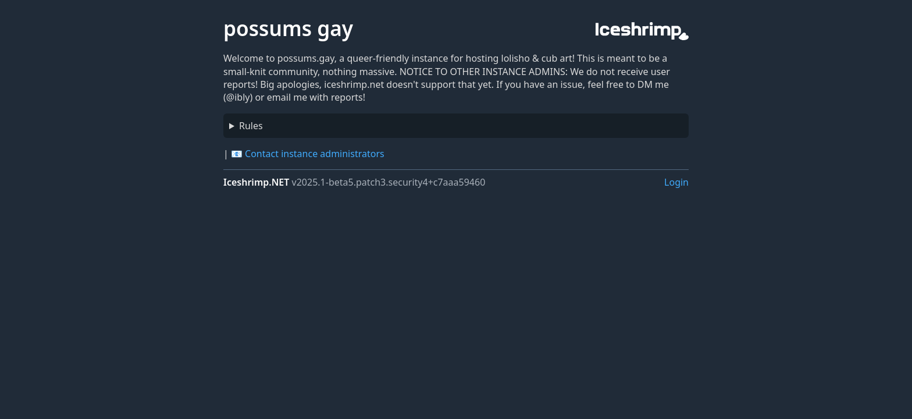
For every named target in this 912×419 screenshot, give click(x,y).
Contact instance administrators (314, 153)
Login (676, 182)
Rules (251, 125)
